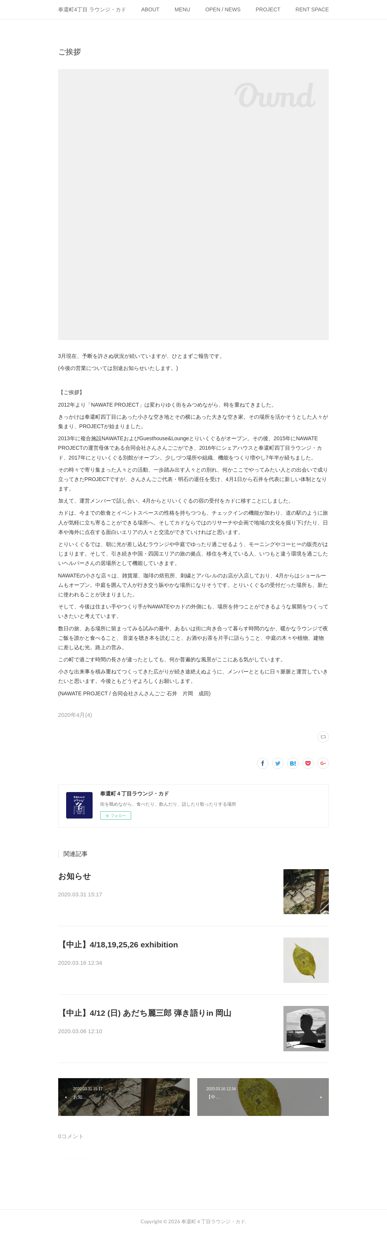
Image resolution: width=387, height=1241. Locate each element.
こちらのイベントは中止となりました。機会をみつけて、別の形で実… (167, 963)
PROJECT (268, 9)
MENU (182, 9)
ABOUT (150, 9)
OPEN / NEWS (222, 9)
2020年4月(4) (75, 715)
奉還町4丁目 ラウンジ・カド (92, 9)
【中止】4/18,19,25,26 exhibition (118, 944)
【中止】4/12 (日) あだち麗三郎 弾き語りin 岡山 (145, 1013)
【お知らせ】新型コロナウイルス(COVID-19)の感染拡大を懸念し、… (164, 895)
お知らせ (74, 876)
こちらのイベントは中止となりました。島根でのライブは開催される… (167, 1032)
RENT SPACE (312, 9)
